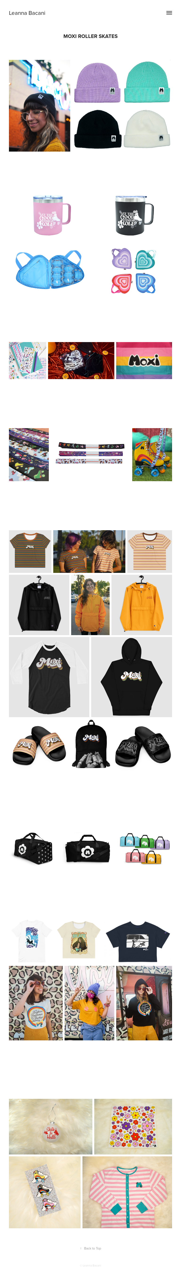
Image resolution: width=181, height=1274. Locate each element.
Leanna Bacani (27, 13)
